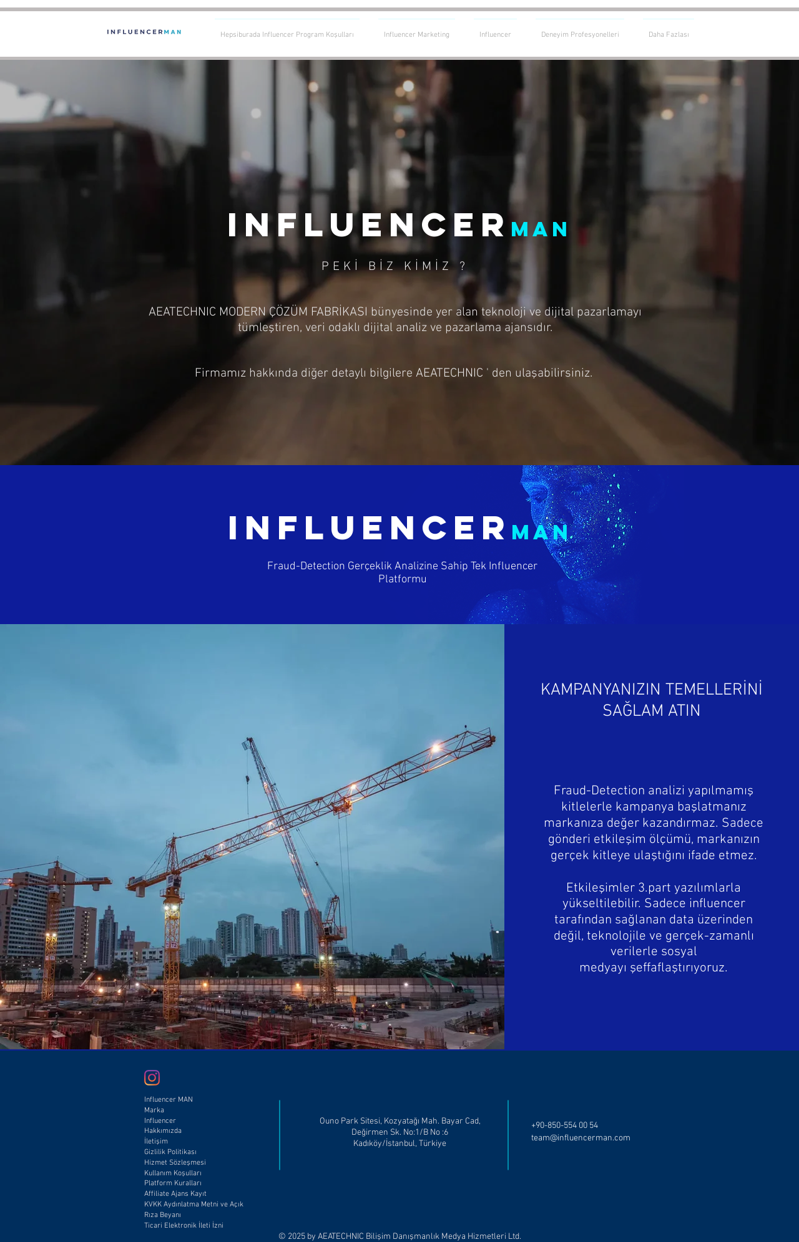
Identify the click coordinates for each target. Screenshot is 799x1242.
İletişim (156, 1141)
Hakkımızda (163, 1131)
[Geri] (68, 262)
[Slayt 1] (399, 434)
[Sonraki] (731, 262)
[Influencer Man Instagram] (152, 1078)
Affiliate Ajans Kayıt (175, 1194)
